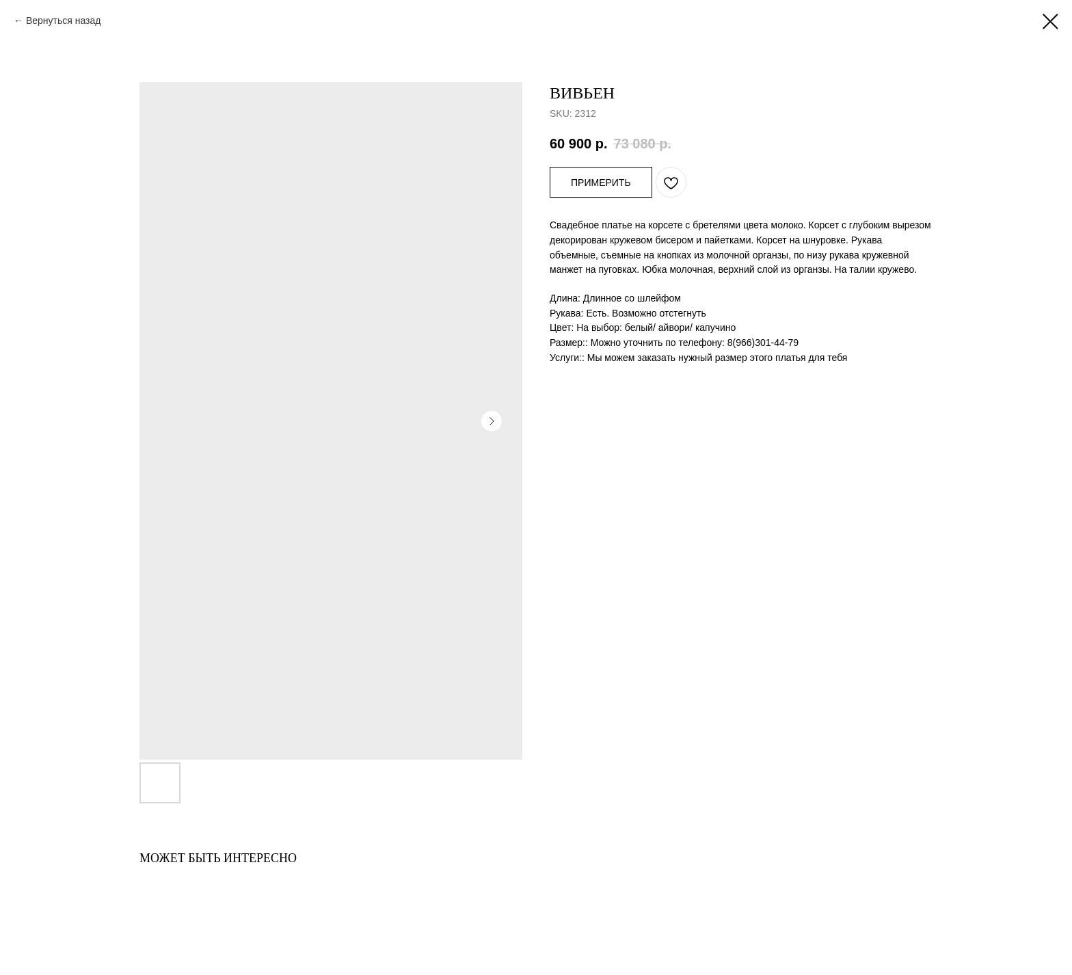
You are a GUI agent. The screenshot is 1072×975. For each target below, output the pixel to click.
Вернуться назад (63, 20)
